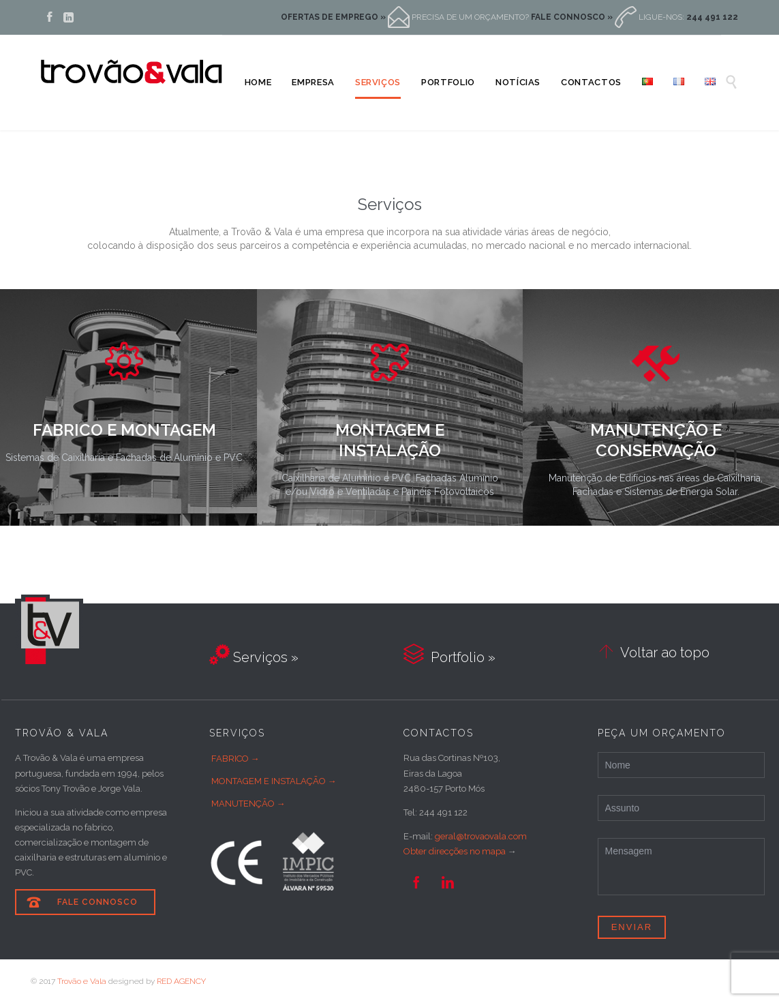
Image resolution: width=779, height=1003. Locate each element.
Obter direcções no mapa (454, 851)
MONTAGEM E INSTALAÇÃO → (274, 781)
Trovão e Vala (81, 981)
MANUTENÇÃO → (248, 803)
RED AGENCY (181, 981)
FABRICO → (235, 758)
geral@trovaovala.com (481, 836)
